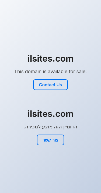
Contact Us (50, 84)
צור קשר (50, 140)
